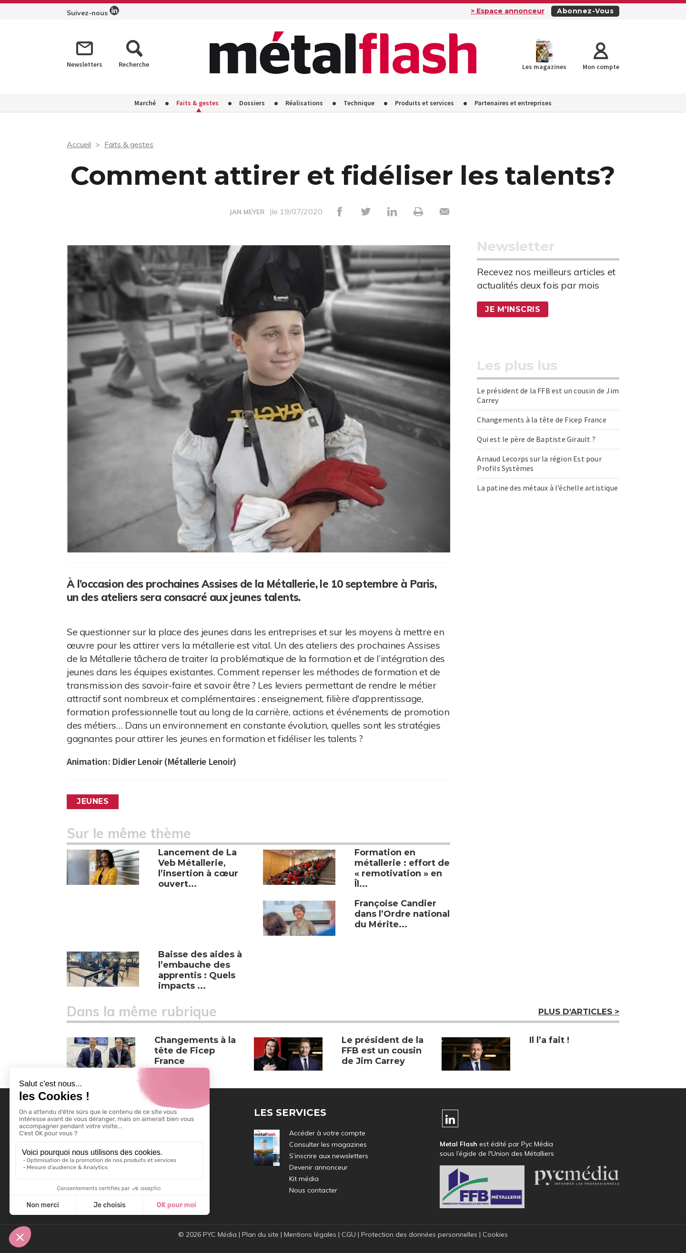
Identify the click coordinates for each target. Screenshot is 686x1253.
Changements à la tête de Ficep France (541, 419)
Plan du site (260, 1234)
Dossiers (252, 103)
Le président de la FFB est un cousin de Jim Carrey (548, 395)
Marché (145, 103)
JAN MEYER (247, 212)
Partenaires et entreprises (513, 103)
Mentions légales (310, 1234)
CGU (349, 1234)
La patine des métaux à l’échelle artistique (547, 487)
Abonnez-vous (585, 11)
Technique (358, 103)
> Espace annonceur (508, 11)
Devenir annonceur (318, 1167)
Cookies (495, 1234)
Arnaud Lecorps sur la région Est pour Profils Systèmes (539, 463)
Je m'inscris (512, 309)
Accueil (79, 144)
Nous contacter (313, 1190)
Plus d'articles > (578, 1011)
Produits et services (424, 103)
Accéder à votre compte (327, 1133)
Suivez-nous (93, 11)
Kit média (304, 1178)
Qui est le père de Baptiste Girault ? (536, 439)
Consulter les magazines (328, 1144)
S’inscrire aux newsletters (328, 1156)
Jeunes (93, 801)
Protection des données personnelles (419, 1234)
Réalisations (304, 103)
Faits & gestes (197, 103)
